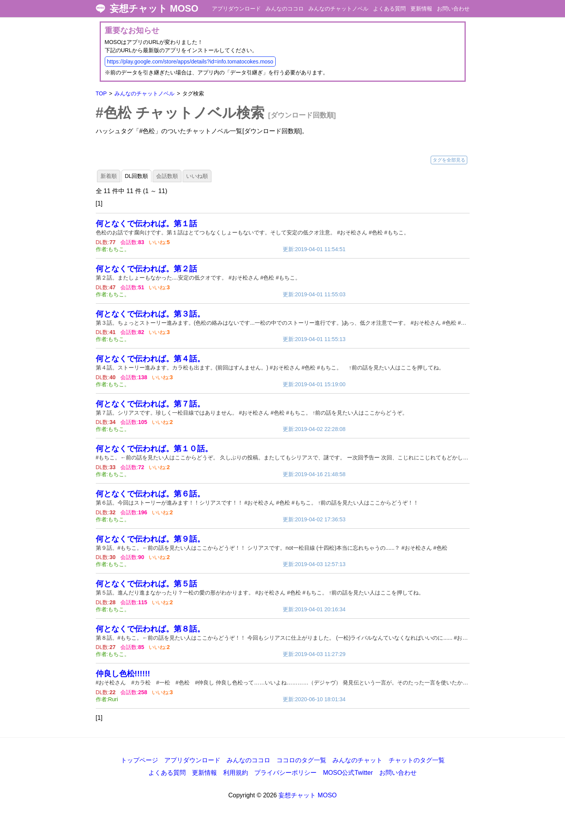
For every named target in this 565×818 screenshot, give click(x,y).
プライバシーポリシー (285, 772)
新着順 (108, 176)
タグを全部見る (449, 160)
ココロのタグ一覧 (301, 760)
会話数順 (167, 176)
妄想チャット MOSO (154, 8)
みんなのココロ (285, 8)
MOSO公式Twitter (348, 772)
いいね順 (197, 176)
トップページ (139, 760)
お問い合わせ (453, 8)
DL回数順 (136, 176)
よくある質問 (389, 8)
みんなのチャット (357, 760)
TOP (101, 93)
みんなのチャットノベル (338, 8)
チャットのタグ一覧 (417, 760)
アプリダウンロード (236, 8)
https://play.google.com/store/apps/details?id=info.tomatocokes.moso (190, 61)
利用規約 (235, 772)
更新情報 (421, 8)
